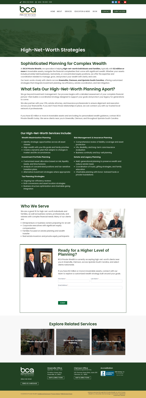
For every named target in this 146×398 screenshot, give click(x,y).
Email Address (63, 285)
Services (69, 11)
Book (95, 11)
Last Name (95, 278)
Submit (62, 303)
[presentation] (72, 294)
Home (53, 11)
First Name (62, 278)
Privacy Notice (55, 394)
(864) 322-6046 (26, 379)
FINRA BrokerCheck (66, 394)
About (60, 11)
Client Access (119, 11)
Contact (106, 11)
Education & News (83, 11)
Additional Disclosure (44, 394)
